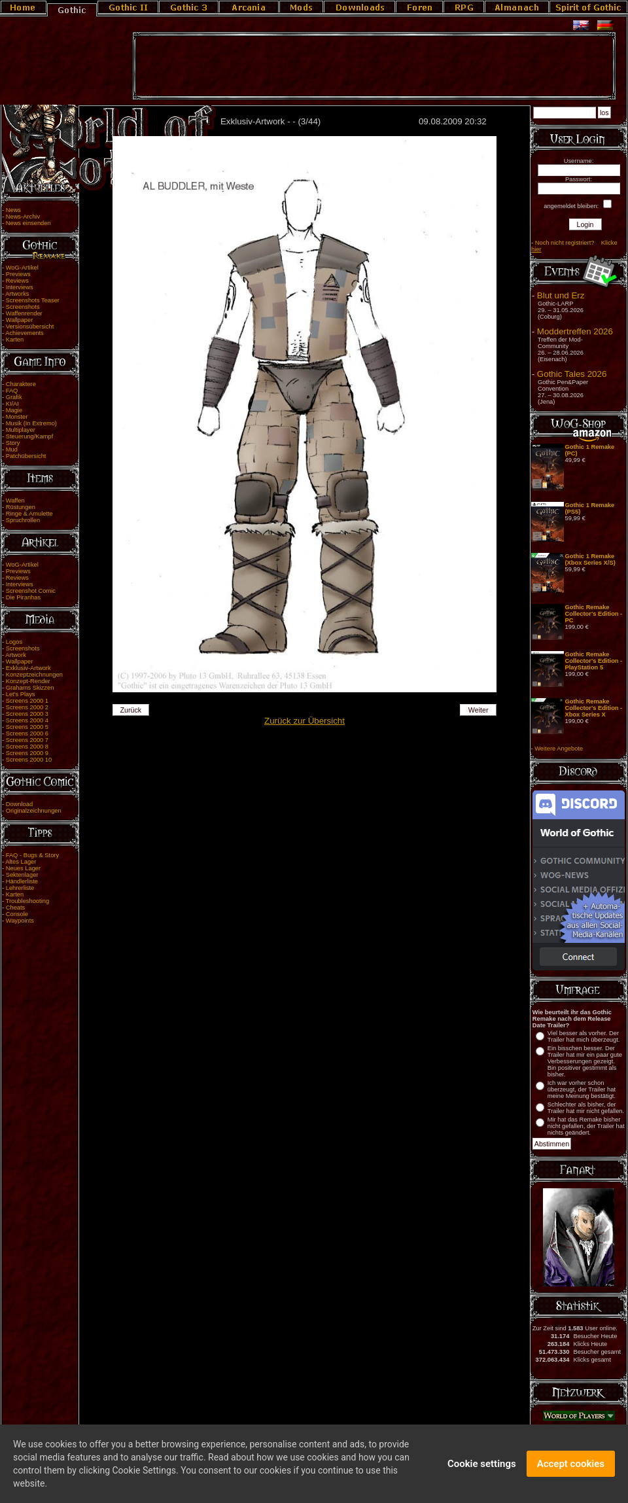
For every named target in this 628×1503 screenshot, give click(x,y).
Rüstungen (20, 507)
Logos (14, 642)
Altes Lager (20, 861)
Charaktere (21, 384)
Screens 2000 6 (27, 733)
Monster (17, 417)
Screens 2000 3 (27, 714)
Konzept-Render (28, 681)
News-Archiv (23, 216)
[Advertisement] (374, 66)
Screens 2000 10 (29, 759)
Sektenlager (22, 875)
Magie (14, 410)
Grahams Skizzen (30, 687)
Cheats (16, 907)
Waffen (15, 500)
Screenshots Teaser (33, 300)
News (13, 210)
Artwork (15, 655)
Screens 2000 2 (27, 707)
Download (19, 804)
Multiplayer (20, 430)
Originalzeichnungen (33, 810)
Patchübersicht (26, 456)
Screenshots (23, 307)
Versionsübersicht (30, 326)
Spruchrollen (23, 520)
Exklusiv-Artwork (28, 668)
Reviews (17, 280)
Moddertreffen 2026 (575, 331)
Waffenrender (24, 313)
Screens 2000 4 (27, 720)
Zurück (131, 710)
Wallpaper (19, 320)
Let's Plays (20, 694)
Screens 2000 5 (27, 727)
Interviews (19, 287)
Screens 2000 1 (27, 701)
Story (13, 443)
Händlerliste (22, 881)
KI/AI (12, 403)
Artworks (17, 294)
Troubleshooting (28, 901)
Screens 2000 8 (27, 746)
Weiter (478, 710)
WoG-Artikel (22, 267)
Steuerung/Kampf (30, 436)
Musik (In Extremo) (31, 423)
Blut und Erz (561, 295)
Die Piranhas (23, 597)
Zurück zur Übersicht (304, 721)
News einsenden (28, 223)
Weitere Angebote (558, 748)
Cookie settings (481, 1469)
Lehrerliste (20, 888)
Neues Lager (23, 868)
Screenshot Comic (31, 591)
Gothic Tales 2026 (571, 374)
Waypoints (20, 920)
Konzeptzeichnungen (34, 674)
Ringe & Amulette (29, 513)
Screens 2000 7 (27, 740)
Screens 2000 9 (27, 753)
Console (17, 914)
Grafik (14, 397)
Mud (12, 449)
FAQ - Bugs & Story (32, 855)
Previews (18, 274)
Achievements (24, 333)
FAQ (12, 390)
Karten (15, 339)
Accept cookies (570, 1469)
